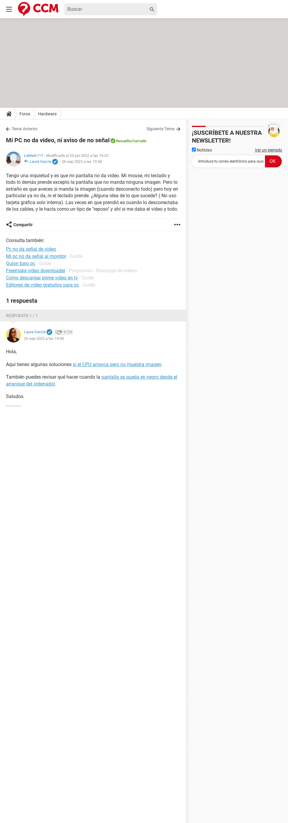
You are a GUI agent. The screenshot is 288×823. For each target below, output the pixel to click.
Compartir (23, 224)
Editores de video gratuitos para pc (42, 285)
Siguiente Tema (160, 128)
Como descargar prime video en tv (42, 278)
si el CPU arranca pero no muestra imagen (117, 364)
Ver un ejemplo (268, 150)
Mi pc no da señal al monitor (36, 256)
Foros (24, 113)
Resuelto (123, 141)
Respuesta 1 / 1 (22, 315)
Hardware (47, 113)
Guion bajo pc (20, 263)
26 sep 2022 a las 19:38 (82, 161)
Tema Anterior (25, 128)
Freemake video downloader (35, 270)
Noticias (202, 150)
